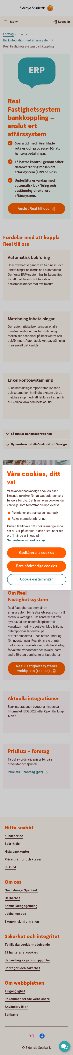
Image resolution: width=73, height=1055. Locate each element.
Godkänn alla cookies (36, 552)
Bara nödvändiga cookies (36, 566)
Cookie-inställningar (36, 579)
